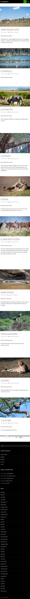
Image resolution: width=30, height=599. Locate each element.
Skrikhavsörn (9, 334)
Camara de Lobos (11, 475)
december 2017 (4, 507)
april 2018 (3, 497)
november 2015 (4, 568)
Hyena (4, 199)
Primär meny (28, 1)
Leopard (6, 156)
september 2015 (4, 573)
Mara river (7, 292)
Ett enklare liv (4, 1)
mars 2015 (3, 588)
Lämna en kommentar (14, 32)
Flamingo (6, 71)
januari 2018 (3, 504)
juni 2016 (3, 551)
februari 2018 (3, 502)
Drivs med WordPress (5, 597)
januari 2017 (3, 534)
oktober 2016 (3, 541)
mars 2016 (3, 559)
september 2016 (4, 544)
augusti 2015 (3, 576)
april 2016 (3, 556)
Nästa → (21, 437)
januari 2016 (3, 563)
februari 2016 (3, 561)
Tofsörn (6, 420)
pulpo (8, 483)
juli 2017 (2, 519)
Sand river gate (10, 29)
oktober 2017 (3, 512)
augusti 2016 (3, 546)
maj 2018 (3, 494)
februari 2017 (3, 531)
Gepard (5, 380)
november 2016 (4, 539)
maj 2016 (3, 554)
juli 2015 (2, 578)
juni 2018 (3, 492)
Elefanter (7, 109)
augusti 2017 (3, 517)
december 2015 (4, 566)
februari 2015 (3, 591)
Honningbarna (10, 473)
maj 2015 (3, 583)
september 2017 (4, 514)
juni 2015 (3, 581)
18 (16, 437)
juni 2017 (3, 521)
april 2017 (3, 526)
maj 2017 (3, 524)
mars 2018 (3, 499)
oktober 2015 (3, 571)
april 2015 (3, 586)
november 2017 (4, 509)
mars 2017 (3, 529)
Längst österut (10, 478)
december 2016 (4, 536)
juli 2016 (2, 549)
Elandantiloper (10, 239)
